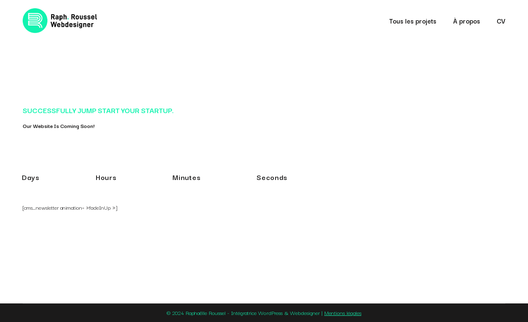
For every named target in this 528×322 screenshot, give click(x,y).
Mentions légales (342, 312)
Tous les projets (412, 21)
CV (501, 21)
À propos (466, 21)
